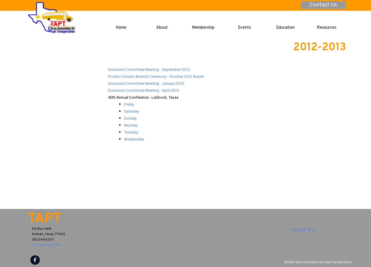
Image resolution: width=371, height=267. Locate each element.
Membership (203, 27)
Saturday (131, 111)
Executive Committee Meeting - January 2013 (146, 83)
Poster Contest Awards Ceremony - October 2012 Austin (156, 76)
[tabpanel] (227, 104)
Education (285, 27)
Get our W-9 (303, 229)
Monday (131, 125)
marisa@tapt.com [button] (46, 245)
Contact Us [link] (323, 5)
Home (121, 27)
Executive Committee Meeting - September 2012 (149, 69)
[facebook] (35, 260)
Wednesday (134, 139)
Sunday (130, 118)
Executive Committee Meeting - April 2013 (143, 90)
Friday (129, 104)
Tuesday (131, 132)
